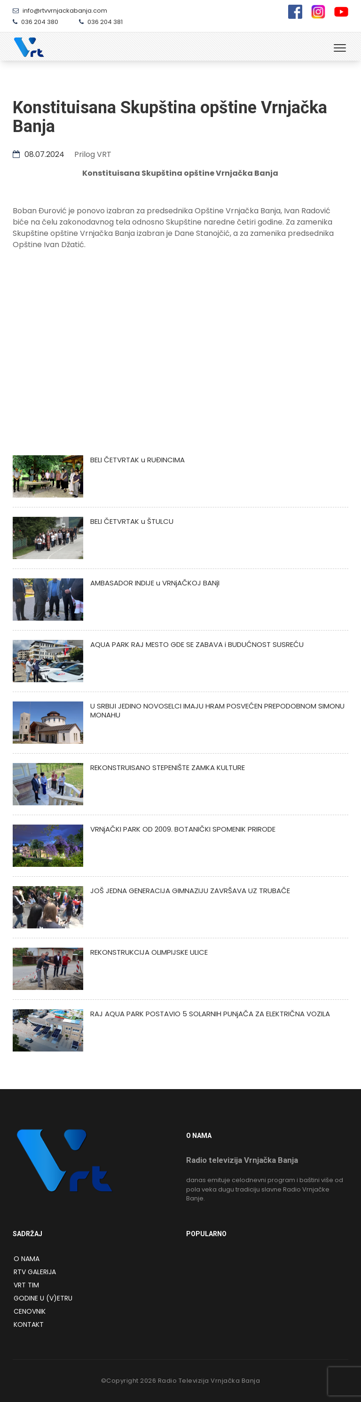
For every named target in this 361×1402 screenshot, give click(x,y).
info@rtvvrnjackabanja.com (60, 10)
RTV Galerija (35, 1272)
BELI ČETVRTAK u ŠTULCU (131, 521)
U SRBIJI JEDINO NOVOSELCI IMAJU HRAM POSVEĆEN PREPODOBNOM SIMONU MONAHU (217, 710)
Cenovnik (30, 1311)
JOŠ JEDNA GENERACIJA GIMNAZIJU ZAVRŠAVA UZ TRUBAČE (190, 890)
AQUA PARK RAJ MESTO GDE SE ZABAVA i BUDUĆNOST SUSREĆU (197, 644)
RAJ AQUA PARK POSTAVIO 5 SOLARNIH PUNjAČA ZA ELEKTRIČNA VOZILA (210, 1013)
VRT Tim (26, 1285)
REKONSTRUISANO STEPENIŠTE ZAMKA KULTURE (167, 767)
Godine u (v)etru (43, 1298)
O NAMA (26, 1258)
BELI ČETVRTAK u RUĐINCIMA (137, 459)
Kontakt (29, 1324)
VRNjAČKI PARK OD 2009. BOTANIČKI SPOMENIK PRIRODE (182, 829)
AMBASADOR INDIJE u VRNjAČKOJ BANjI (155, 582)
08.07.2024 (38, 154)
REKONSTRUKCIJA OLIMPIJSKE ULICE (149, 952)
